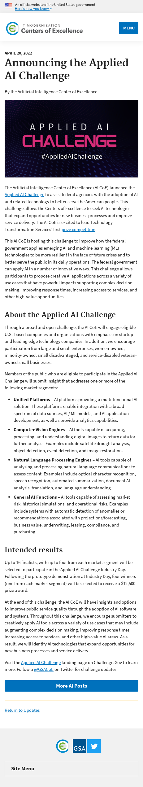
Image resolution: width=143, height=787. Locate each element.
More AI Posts (71, 685)
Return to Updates (22, 710)
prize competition (78, 229)
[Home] (45, 27)
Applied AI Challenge (24, 194)
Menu (129, 28)
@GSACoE (44, 669)
